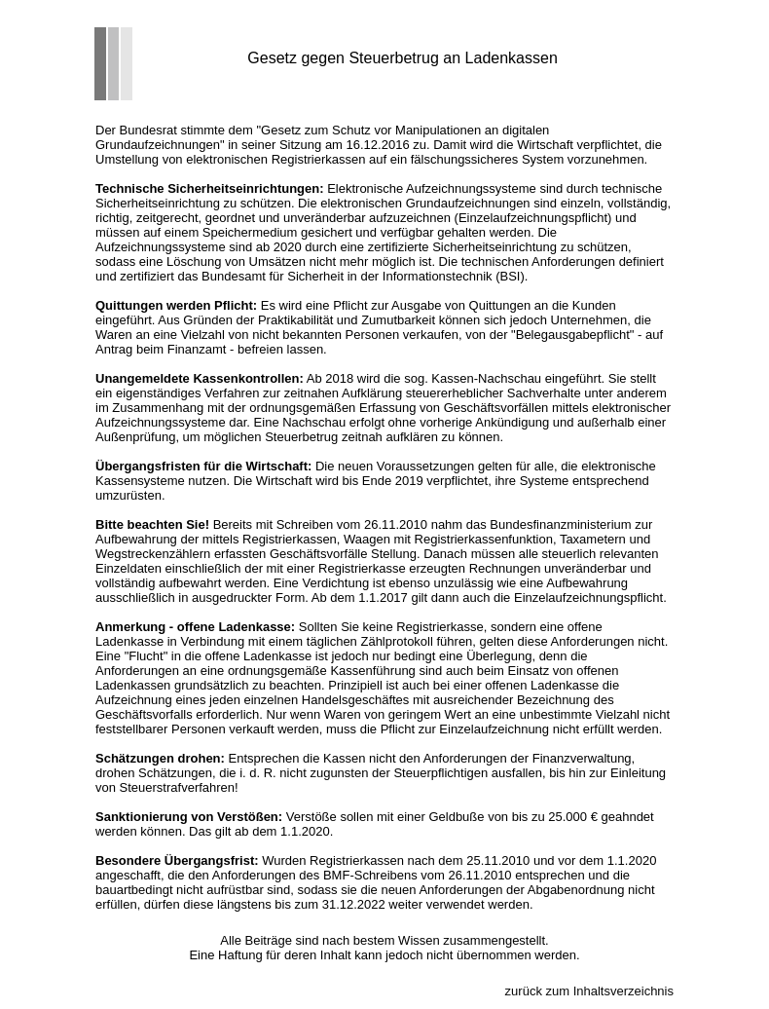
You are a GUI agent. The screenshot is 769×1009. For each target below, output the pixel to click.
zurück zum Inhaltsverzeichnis (589, 991)
